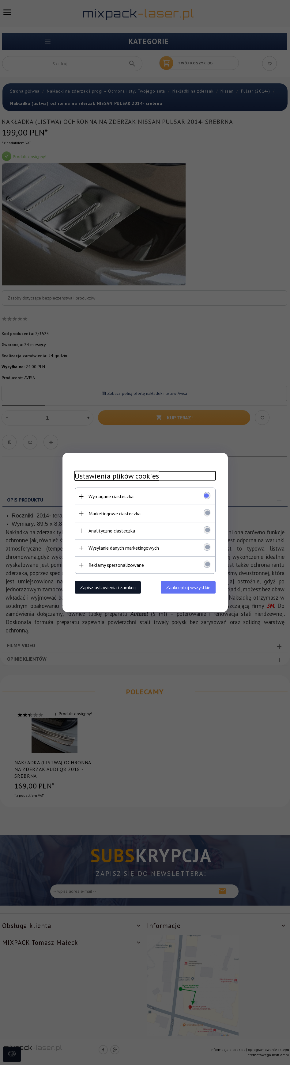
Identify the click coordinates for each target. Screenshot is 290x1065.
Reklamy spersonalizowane (116, 565)
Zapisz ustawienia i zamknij (108, 587)
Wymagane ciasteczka (111, 496)
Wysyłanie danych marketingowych (124, 548)
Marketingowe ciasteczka (115, 513)
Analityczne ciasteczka (112, 531)
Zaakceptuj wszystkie (188, 587)
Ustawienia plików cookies (117, 475)
